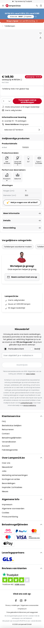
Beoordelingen (8, 483)
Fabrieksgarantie (10, 450)
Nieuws (5, 491)
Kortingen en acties (11, 479)
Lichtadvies (17, 487)
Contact (6, 433)
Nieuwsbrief (7, 467)
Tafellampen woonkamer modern (18, 247)
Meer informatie (11, 213)
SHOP (21, 17)
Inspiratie (6, 487)
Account (6, 446)
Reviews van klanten (14, 568)
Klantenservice (11, 416)
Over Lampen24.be (13, 457)
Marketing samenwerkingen (15, 475)
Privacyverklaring (10, 516)
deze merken (30, 374)
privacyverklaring (29, 405)
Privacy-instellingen (13, 605)
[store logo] (14, 5)
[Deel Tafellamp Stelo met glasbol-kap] (40, 37)
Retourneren (8, 429)
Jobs (4, 471)
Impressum (7, 504)
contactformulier (26, 403)
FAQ (4, 421)
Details (6, 220)
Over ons (6, 463)
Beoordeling (9, 227)
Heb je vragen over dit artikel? (24, 202)
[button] (40, 33)
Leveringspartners (13, 552)
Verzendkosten (9, 441)
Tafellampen (9, 26)
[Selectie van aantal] (7, 101)
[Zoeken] (37, 5)
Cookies (5, 512)
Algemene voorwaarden (13, 508)
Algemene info (10, 499)
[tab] (22, 433)
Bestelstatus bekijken (11, 425)
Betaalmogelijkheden (11, 437)
